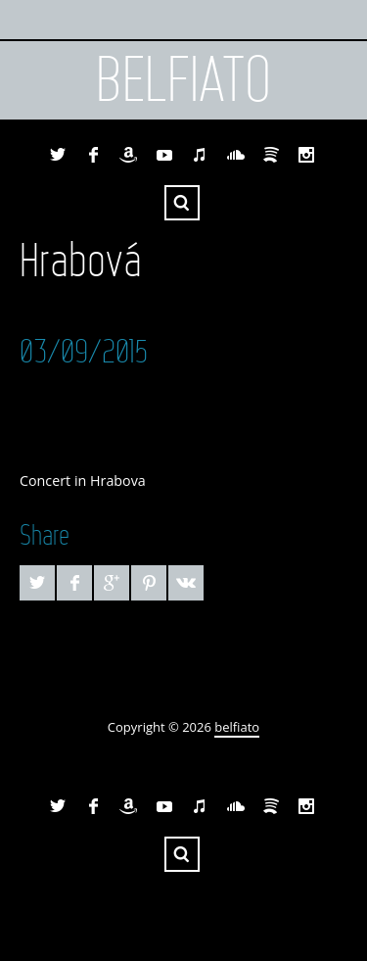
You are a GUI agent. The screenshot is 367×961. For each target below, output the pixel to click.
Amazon (128, 154)
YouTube (164, 154)
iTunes (199, 154)
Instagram (306, 154)
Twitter (57, 154)
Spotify (271, 154)
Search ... (182, 202)
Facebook (93, 154)
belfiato (183, 80)
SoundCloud (235, 154)
